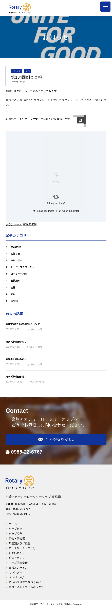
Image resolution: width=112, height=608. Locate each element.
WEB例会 (16, 246)
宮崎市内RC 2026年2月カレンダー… (25, 324)
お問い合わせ (17, 553)
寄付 (13, 294)
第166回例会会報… (16, 359)
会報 (28, 71)
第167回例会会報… (16, 341)
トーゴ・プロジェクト (22, 267)
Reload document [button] (43, 211)
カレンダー (16, 260)
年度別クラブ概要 (19, 543)
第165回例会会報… (16, 376)
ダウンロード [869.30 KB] (21, 224)
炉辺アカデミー (18, 557)
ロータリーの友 (19, 274)
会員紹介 (15, 280)
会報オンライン (18, 567)
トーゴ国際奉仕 (18, 562)
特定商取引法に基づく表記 (25, 582)
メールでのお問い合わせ (56, 439)
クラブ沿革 (15, 533)
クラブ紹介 (15, 528)
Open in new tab (69, 211)
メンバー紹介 (17, 577)
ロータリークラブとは (22, 548)
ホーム (13, 523)
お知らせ (16, 71)
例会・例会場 (17, 538)
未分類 (14, 301)
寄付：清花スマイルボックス (26, 587)
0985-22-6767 (24, 452)
